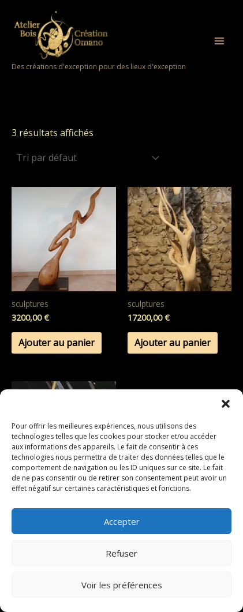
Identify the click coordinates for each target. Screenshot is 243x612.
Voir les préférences (121, 585)
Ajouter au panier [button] (56, 342)
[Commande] (87, 157)
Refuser (121, 553)
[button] (225, 404)
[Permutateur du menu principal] (219, 41)
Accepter (122, 521)
